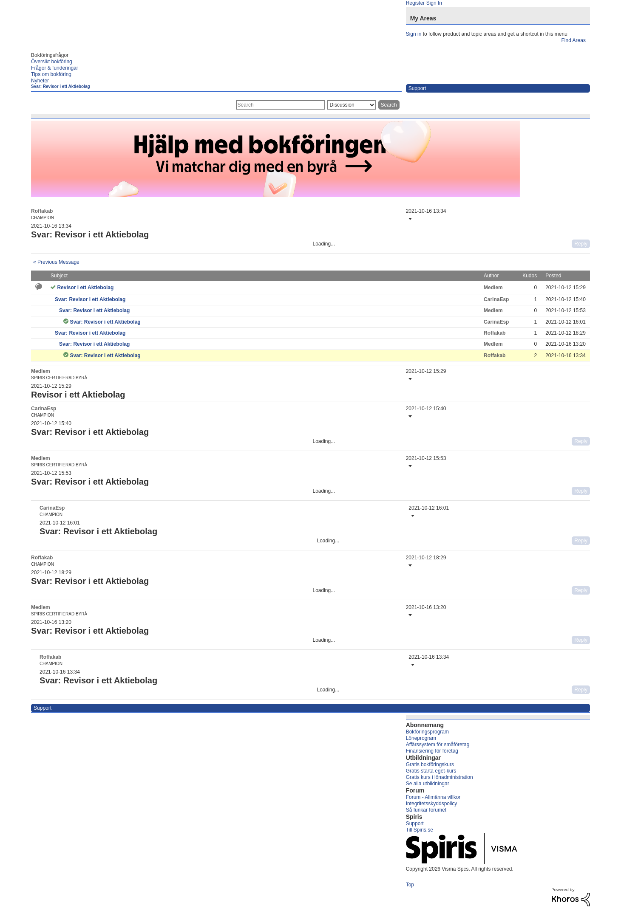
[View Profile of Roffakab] (42, 211)
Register (415, 3)
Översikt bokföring (51, 62)
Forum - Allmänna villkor (433, 797)
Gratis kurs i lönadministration (439, 777)
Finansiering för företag (432, 751)
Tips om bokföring (51, 74)
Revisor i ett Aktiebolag (85, 288)
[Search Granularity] (351, 105)
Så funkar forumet (426, 810)
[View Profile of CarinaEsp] (496, 299)
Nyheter (40, 81)
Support (415, 823)
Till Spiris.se (419, 830)
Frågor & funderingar (54, 68)
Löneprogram (421, 738)
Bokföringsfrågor (49, 55)
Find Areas (573, 40)
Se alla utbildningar (427, 784)
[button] (409, 219)
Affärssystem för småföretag (438, 744)
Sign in (414, 34)
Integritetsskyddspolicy (431, 804)
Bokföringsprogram (427, 732)
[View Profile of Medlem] (493, 288)
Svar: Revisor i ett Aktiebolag (60, 86)
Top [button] (410, 885)
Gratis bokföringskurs (430, 764)
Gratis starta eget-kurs (431, 771)
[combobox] (280, 105)
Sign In (434, 3)
